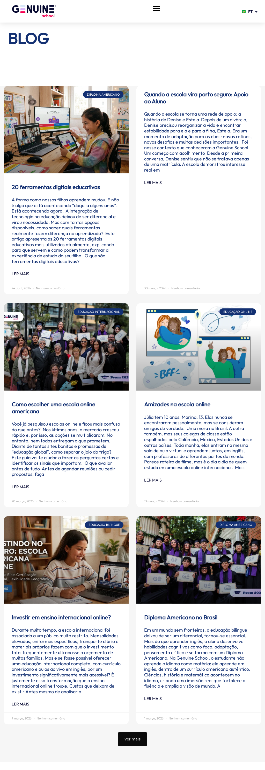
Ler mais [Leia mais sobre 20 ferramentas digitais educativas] (20, 273)
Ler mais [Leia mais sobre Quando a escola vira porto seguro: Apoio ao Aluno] (153, 182)
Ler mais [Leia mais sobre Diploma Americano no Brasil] (153, 698)
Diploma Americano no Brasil (180, 617)
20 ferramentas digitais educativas (56, 187)
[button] (156, 8)
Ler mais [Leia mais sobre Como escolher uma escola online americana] (20, 486)
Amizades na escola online (177, 404)
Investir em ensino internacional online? (62, 617)
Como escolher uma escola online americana (53, 408)
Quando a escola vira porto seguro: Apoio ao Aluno (196, 98)
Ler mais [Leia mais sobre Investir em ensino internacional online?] (20, 704)
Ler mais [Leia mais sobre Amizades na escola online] (153, 480)
